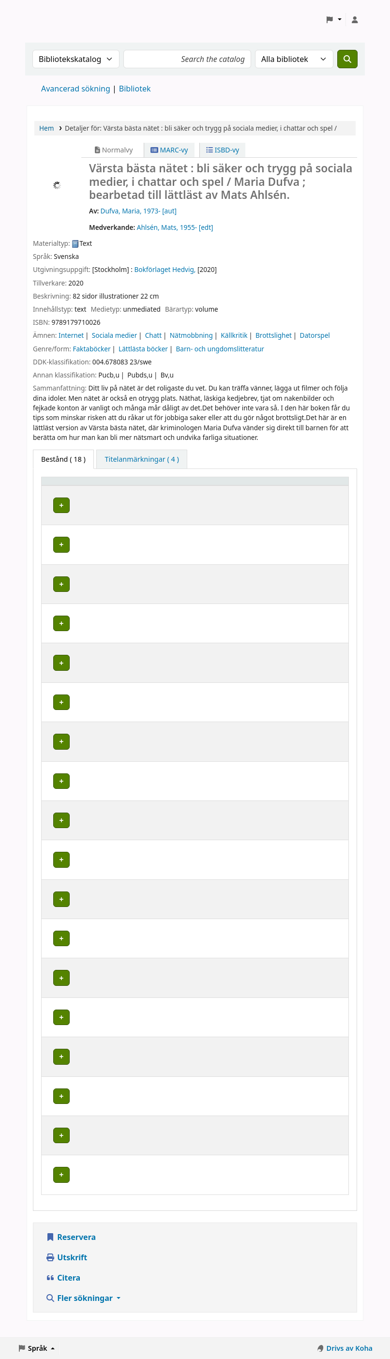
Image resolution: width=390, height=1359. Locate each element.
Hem (46, 128)
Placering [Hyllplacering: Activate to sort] (191, 485)
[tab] (141, 459)
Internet (71, 335)
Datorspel (315, 335)
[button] (333, 20)
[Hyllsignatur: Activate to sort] (273, 485)
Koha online (51, 19)
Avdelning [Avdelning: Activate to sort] (136, 485)
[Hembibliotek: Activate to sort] (78, 485)
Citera (62, 1287)
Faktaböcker (91, 348)
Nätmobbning (191, 335)
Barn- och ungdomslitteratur (220, 348)
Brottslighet (273, 335)
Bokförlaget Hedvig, (164, 269)
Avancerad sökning (75, 88)
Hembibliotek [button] (68, 485)
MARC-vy (169, 149)
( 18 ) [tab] (63, 459)
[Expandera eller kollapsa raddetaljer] (329, 514)
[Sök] (347, 59)
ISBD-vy (222, 149)
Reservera (70, 1246)
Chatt (153, 335)
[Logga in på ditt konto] (354, 20)
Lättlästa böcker (143, 348)
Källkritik (234, 335)
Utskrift (66, 1266)
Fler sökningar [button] (80, 1307)
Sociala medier (114, 335)
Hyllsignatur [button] (262, 485)
